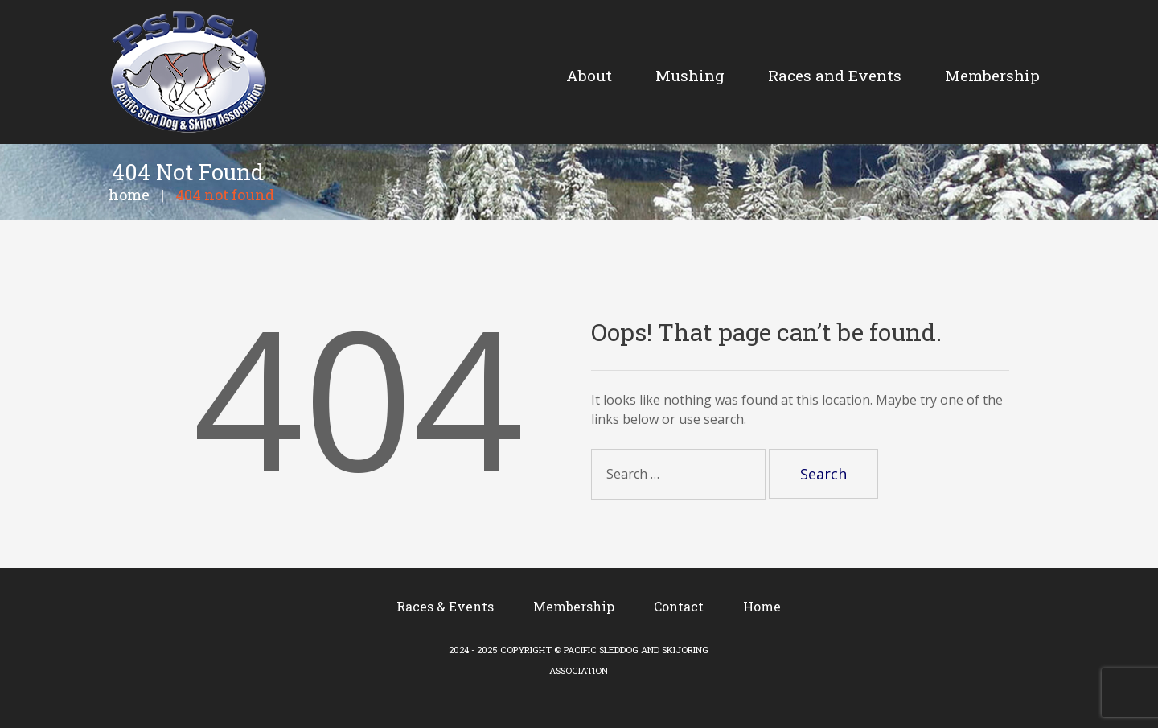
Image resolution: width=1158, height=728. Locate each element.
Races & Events (445, 606)
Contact (679, 606)
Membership (573, 606)
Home (129, 194)
